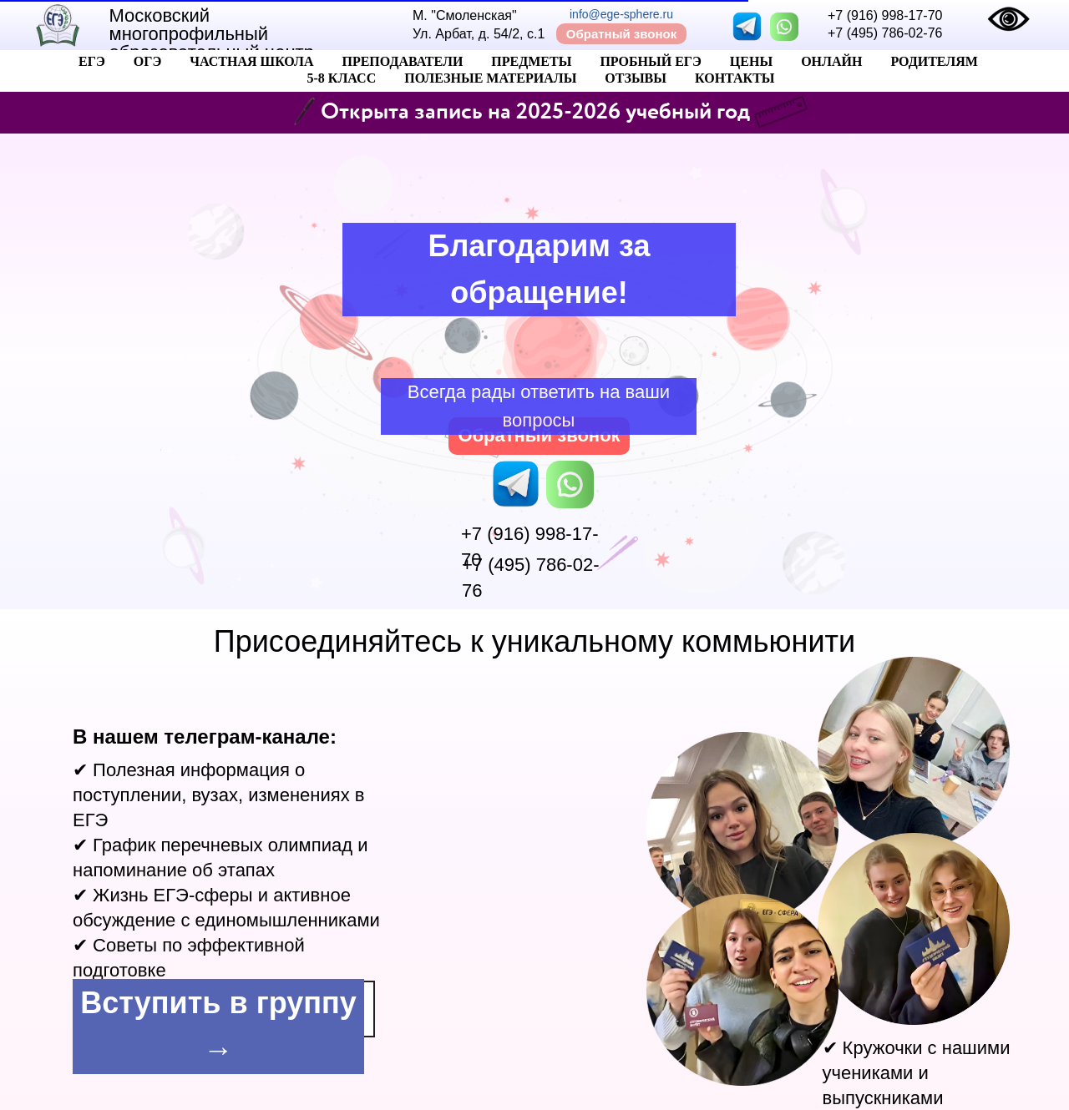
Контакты (735, 78)
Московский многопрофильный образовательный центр (211, 34)
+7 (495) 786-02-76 (885, 33)
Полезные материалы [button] (490, 78)
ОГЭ (147, 61)
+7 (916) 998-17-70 (885, 15)
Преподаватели (402, 61)
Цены (751, 61)
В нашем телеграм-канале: (205, 736)
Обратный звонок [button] (621, 34)
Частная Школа (251, 61)
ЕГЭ (92, 61)
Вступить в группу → (218, 1026)
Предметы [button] (531, 61)
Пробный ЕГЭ (650, 61)
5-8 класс (341, 78)
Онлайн (831, 61)
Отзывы (635, 78)
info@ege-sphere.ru (621, 14)
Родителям (934, 61)
